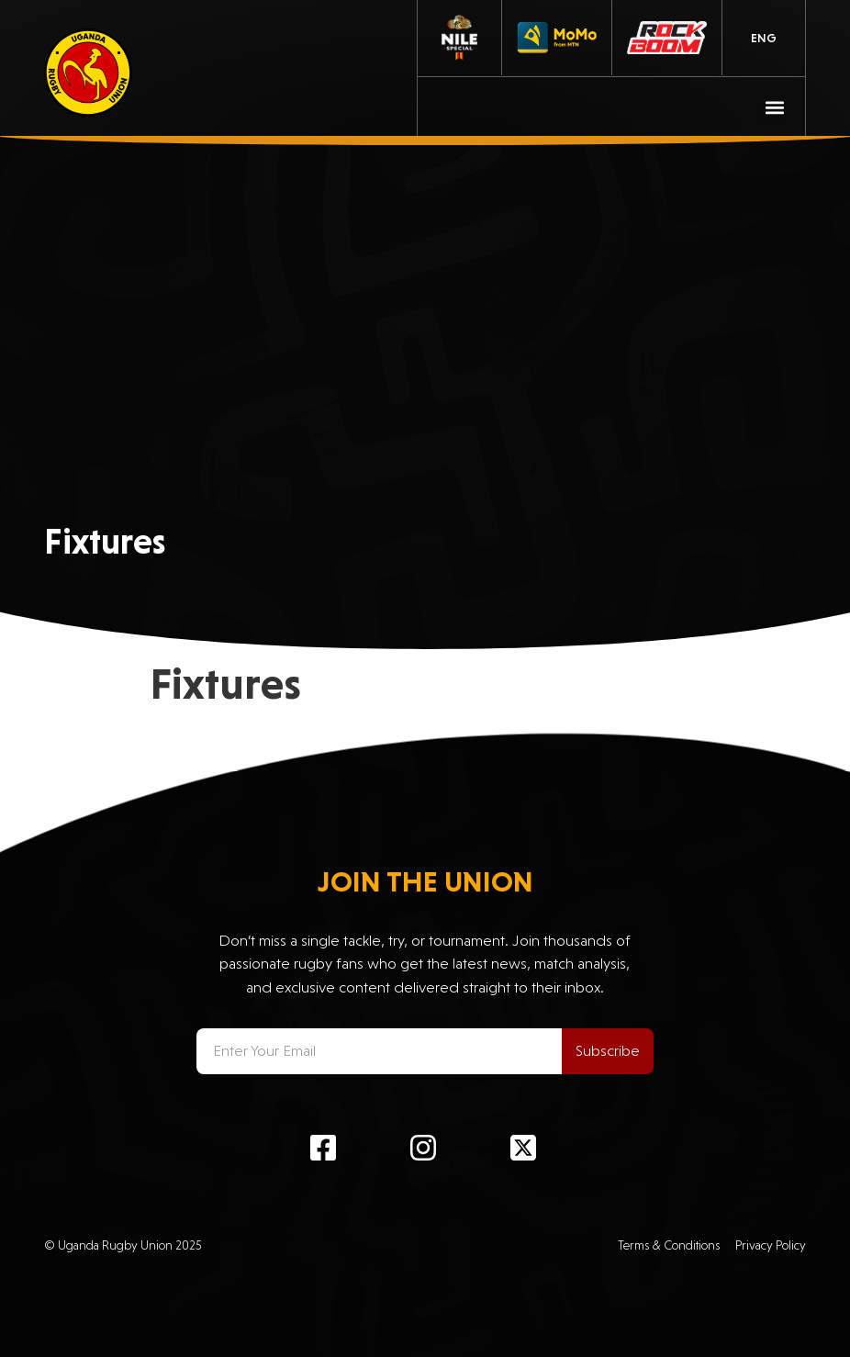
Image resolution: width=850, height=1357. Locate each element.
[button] (775, 107)
